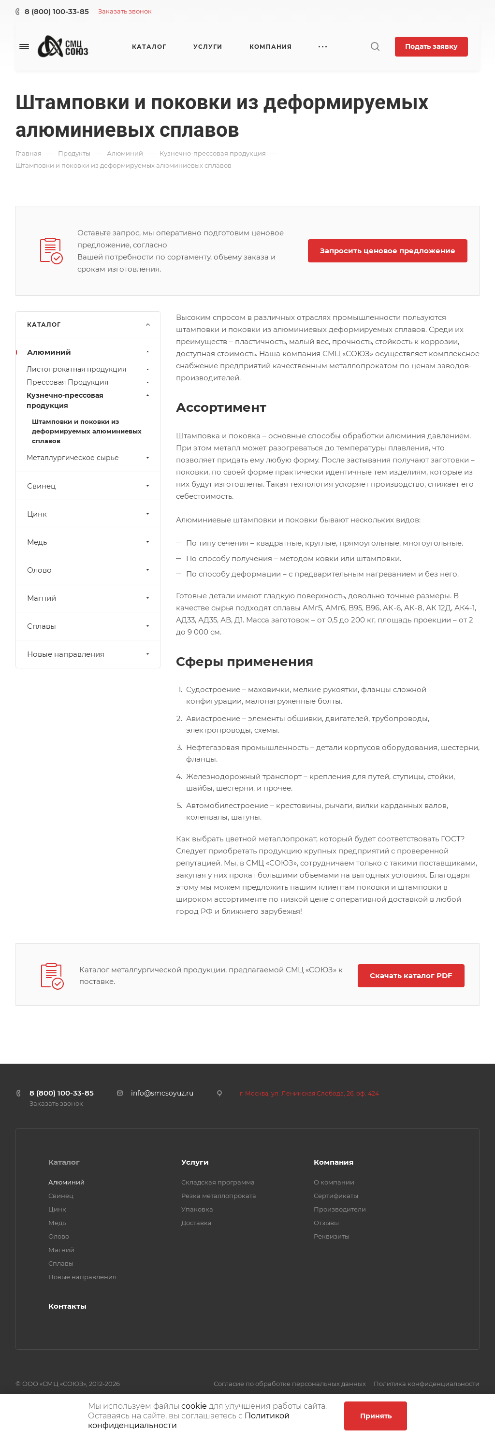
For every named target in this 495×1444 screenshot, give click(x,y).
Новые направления (89, 654)
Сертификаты (336, 1195)
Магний (89, 598)
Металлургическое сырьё (89, 457)
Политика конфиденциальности (427, 1383)
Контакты (67, 1306)
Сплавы (89, 626)
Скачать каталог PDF (411, 975)
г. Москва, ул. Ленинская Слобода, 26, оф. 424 (309, 1093)
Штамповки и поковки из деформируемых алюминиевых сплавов (87, 431)
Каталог (64, 1162)
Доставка (196, 1223)
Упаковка (197, 1209)
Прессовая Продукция (89, 382)
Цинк (89, 514)
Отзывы (326, 1223)
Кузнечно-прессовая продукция (89, 400)
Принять (376, 1416)
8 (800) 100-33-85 (57, 11)
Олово (89, 570)
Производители (340, 1209)
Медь (89, 542)
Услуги (195, 1162)
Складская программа (218, 1182)
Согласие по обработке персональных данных (290, 1383)
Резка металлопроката (218, 1195)
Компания (333, 1162)
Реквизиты (331, 1236)
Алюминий (89, 352)
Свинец (89, 486)
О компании (334, 1182)
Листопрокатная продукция (89, 369)
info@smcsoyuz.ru (162, 1093)
